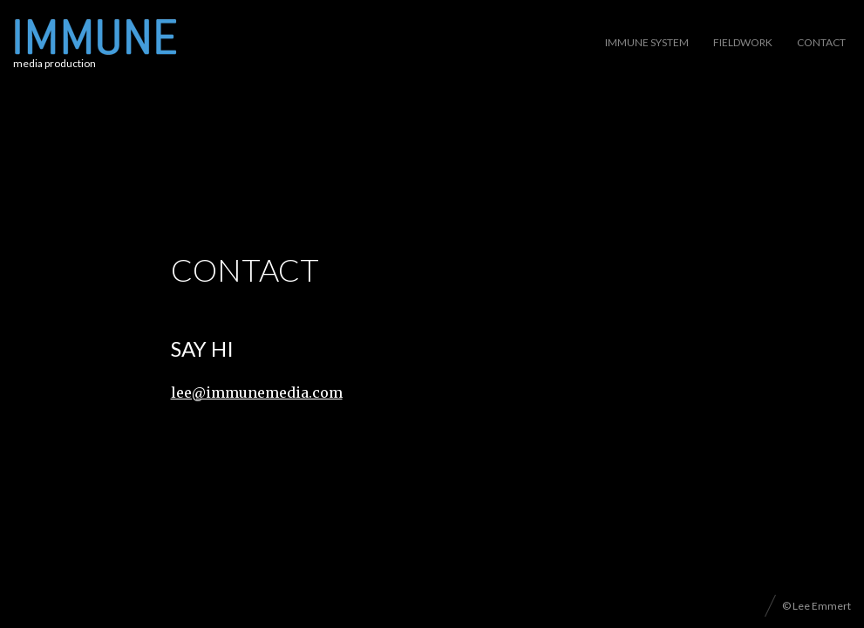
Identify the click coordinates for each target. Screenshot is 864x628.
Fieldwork (742, 42)
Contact (821, 42)
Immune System (647, 42)
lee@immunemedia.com (257, 392)
